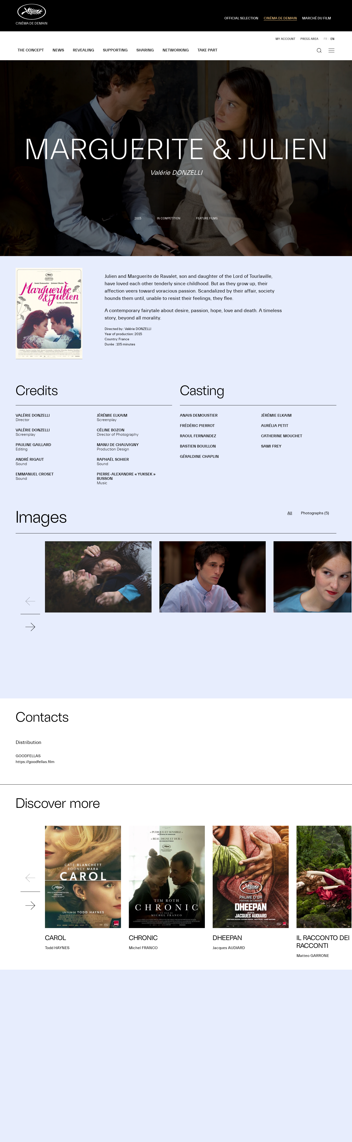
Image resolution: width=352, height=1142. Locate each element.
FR (325, 39)
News (58, 50)
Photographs (315, 513)
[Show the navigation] (331, 50)
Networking (176, 50)
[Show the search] (319, 50)
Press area (309, 39)
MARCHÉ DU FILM (316, 18)
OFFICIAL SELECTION (241, 18)
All (289, 513)
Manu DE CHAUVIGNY (118, 445)
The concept (31, 50)
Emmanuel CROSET (35, 474)
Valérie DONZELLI (33, 415)
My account (285, 39)
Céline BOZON (110, 430)
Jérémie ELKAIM (112, 415)
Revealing (83, 50)
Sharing (145, 50)
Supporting (115, 50)
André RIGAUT (30, 459)
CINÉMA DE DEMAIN (280, 18)
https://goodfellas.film (35, 762)
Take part (207, 50)
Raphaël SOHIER (113, 459)
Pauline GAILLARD (33, 445)
